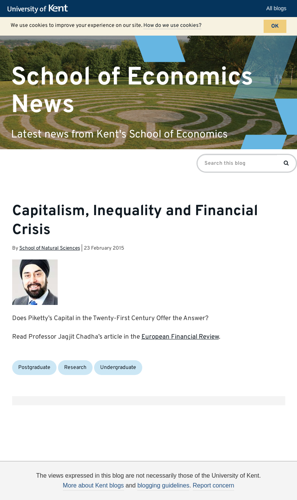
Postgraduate (34, 367)
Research (75, 367)
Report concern (213, 485)
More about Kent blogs (93, 485)
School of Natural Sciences (49, 248)
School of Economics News (132, 91)
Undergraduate (118, 367)
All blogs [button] (276, 8)
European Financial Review (180, 337)
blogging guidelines (163, 485)
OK (275, 26)
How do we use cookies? (172, 25)
